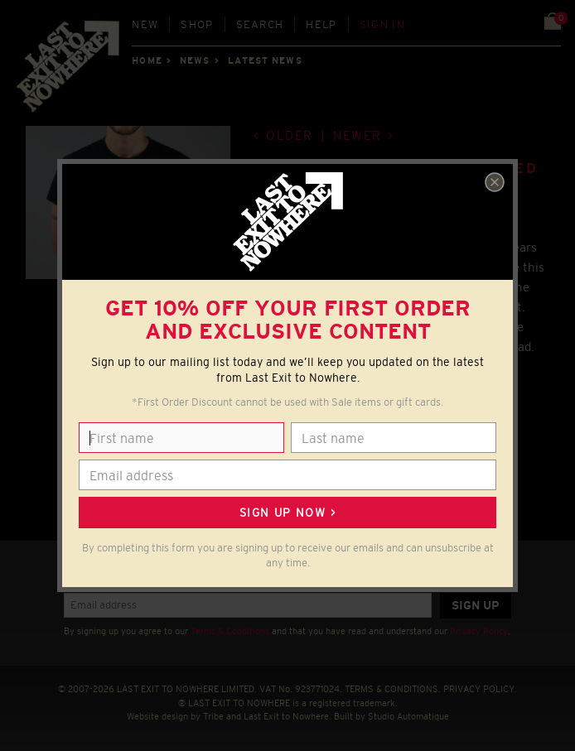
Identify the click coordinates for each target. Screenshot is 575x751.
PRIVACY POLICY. (480, 689)
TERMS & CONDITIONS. (393, 689)
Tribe (213, 716)
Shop (197, 24)
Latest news (265, 60)
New (145, 24)
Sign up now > (287, 512)
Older (289, 135)
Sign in (382, 24)
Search (260, 24)
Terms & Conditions (230, 631)
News (195, 60)
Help (321, 24)
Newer (357, 135)
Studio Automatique (408, 716)
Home (147, 60)
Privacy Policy (479, 631)
